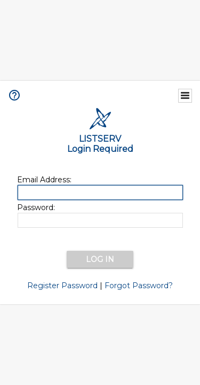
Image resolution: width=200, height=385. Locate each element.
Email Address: (44, 179)
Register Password (62, 285)
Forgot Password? (139, 285)
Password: (36, 207)
